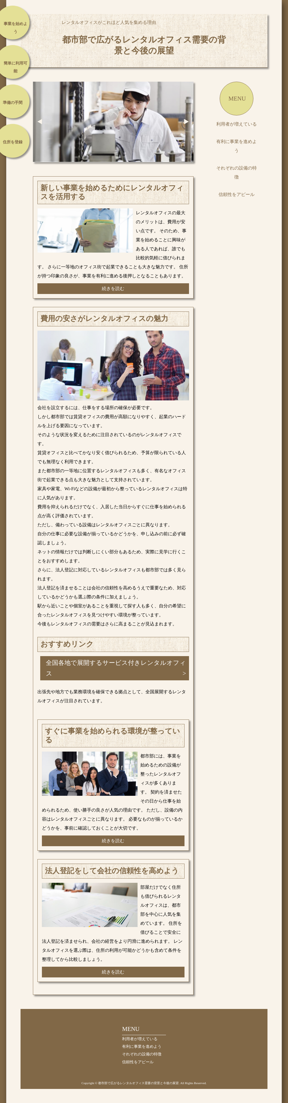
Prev (40, 121)
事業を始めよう (15, 28)
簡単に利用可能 (15, 67)
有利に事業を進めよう (236, 146)
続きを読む (113, 288)
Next (186, 121)
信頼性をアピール (237, 194)
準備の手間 (12, 103)
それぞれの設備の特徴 (236, 172)
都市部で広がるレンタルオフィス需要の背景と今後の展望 (144, 45)
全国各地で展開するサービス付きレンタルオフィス (116, 668)
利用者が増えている (236, 124)
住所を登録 (12, 142)
